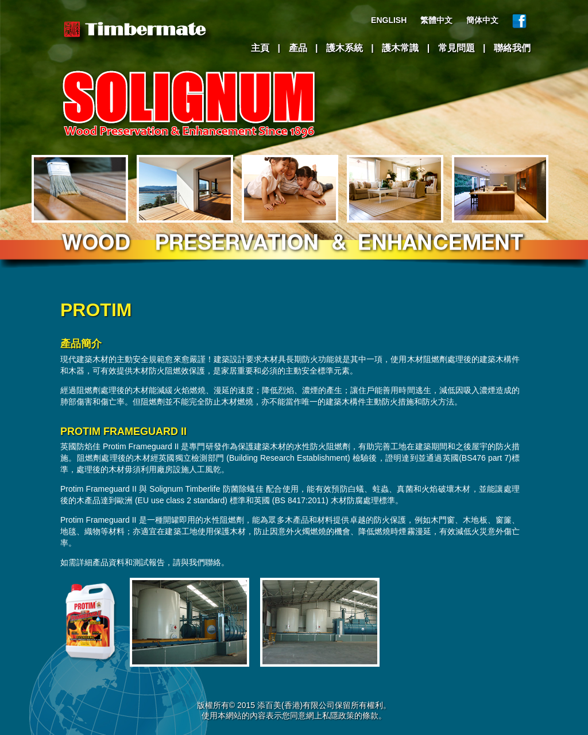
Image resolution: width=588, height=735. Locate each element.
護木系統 (344, 48)
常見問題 (456, 48)
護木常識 (400, 48)
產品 (298, 48)
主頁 (260, 48)
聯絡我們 (512, 48)
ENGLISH (389, 20)
